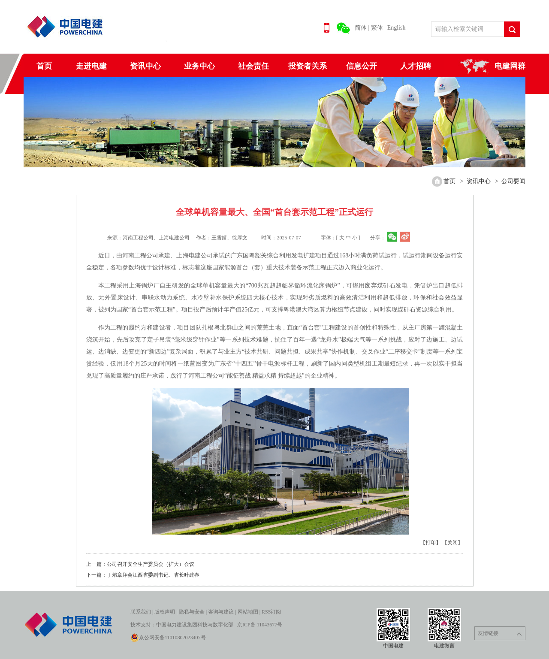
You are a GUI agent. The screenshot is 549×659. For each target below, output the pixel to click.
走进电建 (91, 66)
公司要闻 (513, 181)
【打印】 (430, 543)
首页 (44, 66)
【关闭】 (452, 543)
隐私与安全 (192, 612)
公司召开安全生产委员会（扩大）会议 (150, 564)
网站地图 (248, 612)
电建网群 (510, 66)
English (396, 27)
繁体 (377, 27)
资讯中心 (145, 66)
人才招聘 (415, 66)
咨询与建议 (221, 612)
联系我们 (140, 612)
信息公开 (361, 66)
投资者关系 (307, 66)
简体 (361, 27)
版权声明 (164, 612)
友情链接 (500, 633)
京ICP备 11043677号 (259, 625)
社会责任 (253, 66)
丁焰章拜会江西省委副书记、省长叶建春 (153, 575)
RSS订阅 (271, 612)
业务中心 (199, 66)
